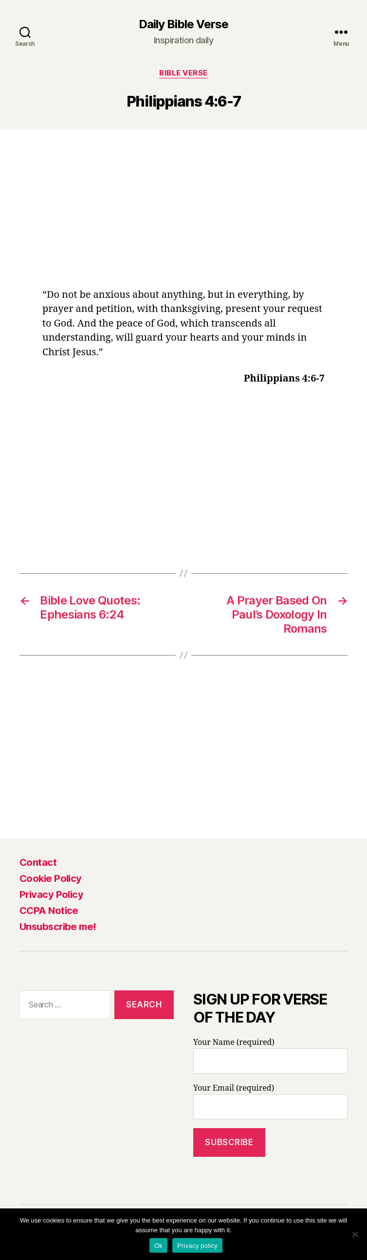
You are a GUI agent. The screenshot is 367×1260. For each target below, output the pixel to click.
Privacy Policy (51, 894)
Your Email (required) (270, 1101)
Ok (158, 1245)
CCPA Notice (48, 910)
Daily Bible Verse (183, 24)
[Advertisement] (183, 215)
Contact (37, 862)
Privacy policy (197, 1245)
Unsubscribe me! (57, 926)
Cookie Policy (50, 878)
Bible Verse (183, 73)
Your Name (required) (270, 1056)
